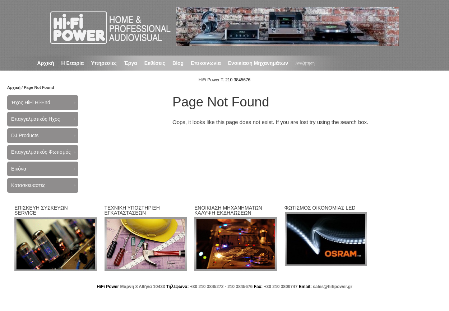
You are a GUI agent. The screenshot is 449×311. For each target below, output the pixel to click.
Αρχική (45, 63)
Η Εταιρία (72, 63)
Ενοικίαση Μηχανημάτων (258, 63)
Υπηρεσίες (103, 63)
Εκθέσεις (154, 63)
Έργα (130, 63)
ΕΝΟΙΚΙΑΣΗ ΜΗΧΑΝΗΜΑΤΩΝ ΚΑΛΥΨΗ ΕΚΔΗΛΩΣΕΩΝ (228, 210)
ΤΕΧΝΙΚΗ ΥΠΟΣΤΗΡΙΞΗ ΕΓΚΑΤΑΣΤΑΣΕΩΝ (132, 210)
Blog (178, 63)
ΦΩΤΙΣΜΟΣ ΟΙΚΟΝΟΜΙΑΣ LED (320, 208)
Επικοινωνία (206, 63)
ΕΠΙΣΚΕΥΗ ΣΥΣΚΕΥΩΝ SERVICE (41, 210)
